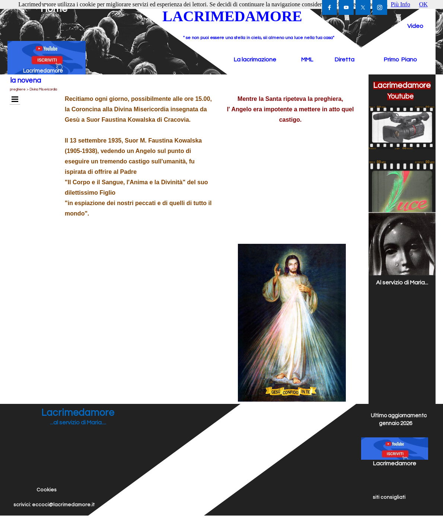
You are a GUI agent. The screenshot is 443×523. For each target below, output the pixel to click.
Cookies (46, 489)
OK (423, 4)
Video (415, 26)
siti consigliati (389, 497)
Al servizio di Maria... (402, 283)
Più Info (400, 4)
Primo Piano (400, 60)
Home (54, 9)
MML (307, 60)
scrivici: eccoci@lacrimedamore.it (54, 504)
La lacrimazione (255, 60)
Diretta (344, 60)
